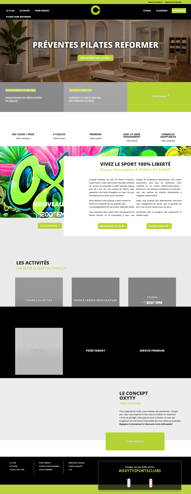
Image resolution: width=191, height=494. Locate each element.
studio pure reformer (49, 466)
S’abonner (179, 10)
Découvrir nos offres (95, 58)
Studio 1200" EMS (17, 470)
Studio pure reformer (18, 16)
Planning (162, 10)
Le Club (10, 10)
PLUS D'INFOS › (49, 225)
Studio (147, 10)
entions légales (77, 463)
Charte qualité (158, 226)
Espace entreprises (173, 2)
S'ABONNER (159, 96)
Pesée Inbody (42, 10)
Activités (25, 10)
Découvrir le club (111, 226)
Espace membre (155, 2)
